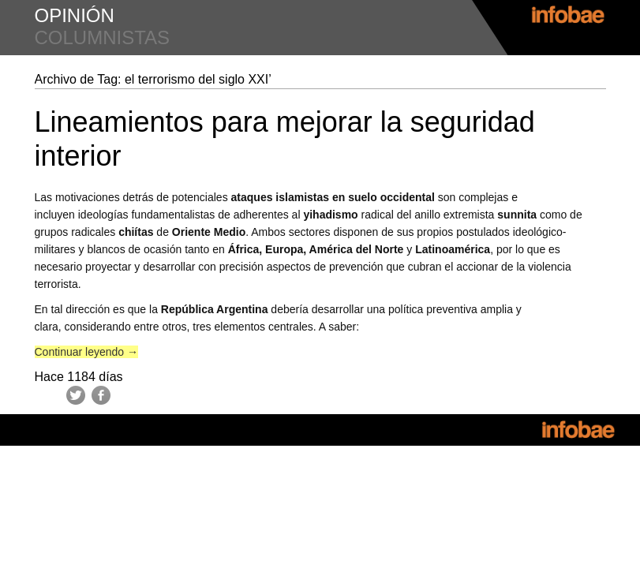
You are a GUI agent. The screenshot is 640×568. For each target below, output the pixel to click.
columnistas (102, 37)
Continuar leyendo (87, 352)
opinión (74, 15)
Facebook (101, 395)
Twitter (75, 395)
